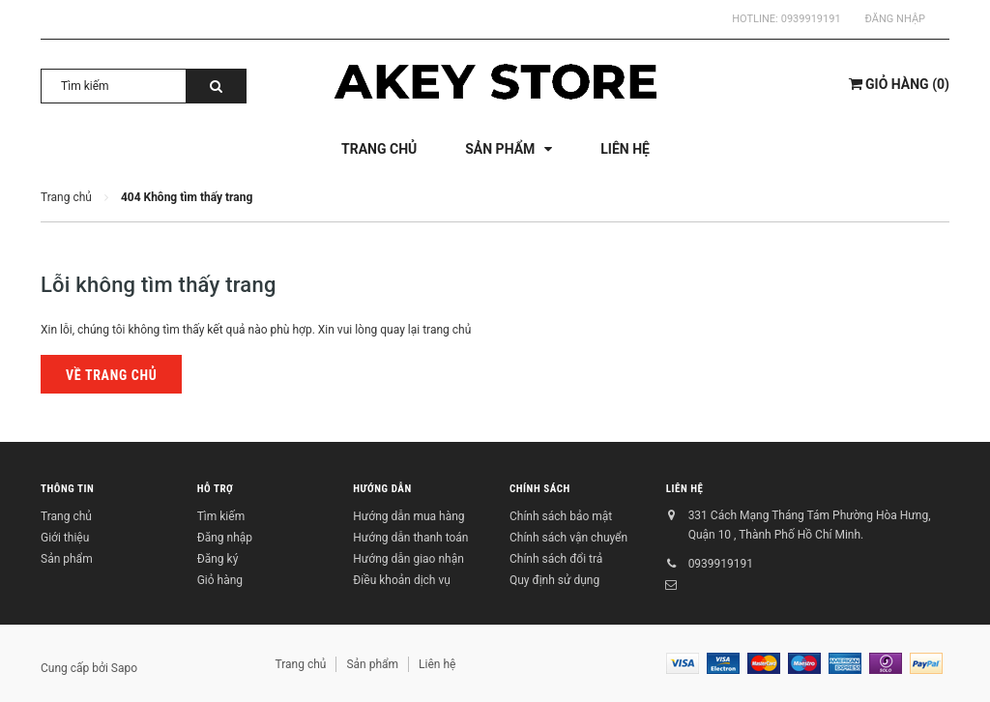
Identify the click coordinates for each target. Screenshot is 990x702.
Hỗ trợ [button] (215, 489)
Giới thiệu (65, 537)
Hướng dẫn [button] (382, 489)
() (899, 84)
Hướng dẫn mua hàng (408, 516)
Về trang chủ (111, 375)
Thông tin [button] (67, 489)
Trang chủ (66, 516)
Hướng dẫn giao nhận (408, 559)
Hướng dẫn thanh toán (410, 537)
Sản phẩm (67, 559)
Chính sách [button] (540, 489)
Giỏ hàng (220, 580)
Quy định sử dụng (554, 580)
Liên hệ (685, 489)
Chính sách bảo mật (561, 516)
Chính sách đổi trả (556, 559)
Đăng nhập (895, 19)
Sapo (124, 668)
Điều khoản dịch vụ (402, 580)
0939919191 (811, 19)
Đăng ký (218, 559)
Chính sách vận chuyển (568, 537)
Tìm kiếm (221, 516)
